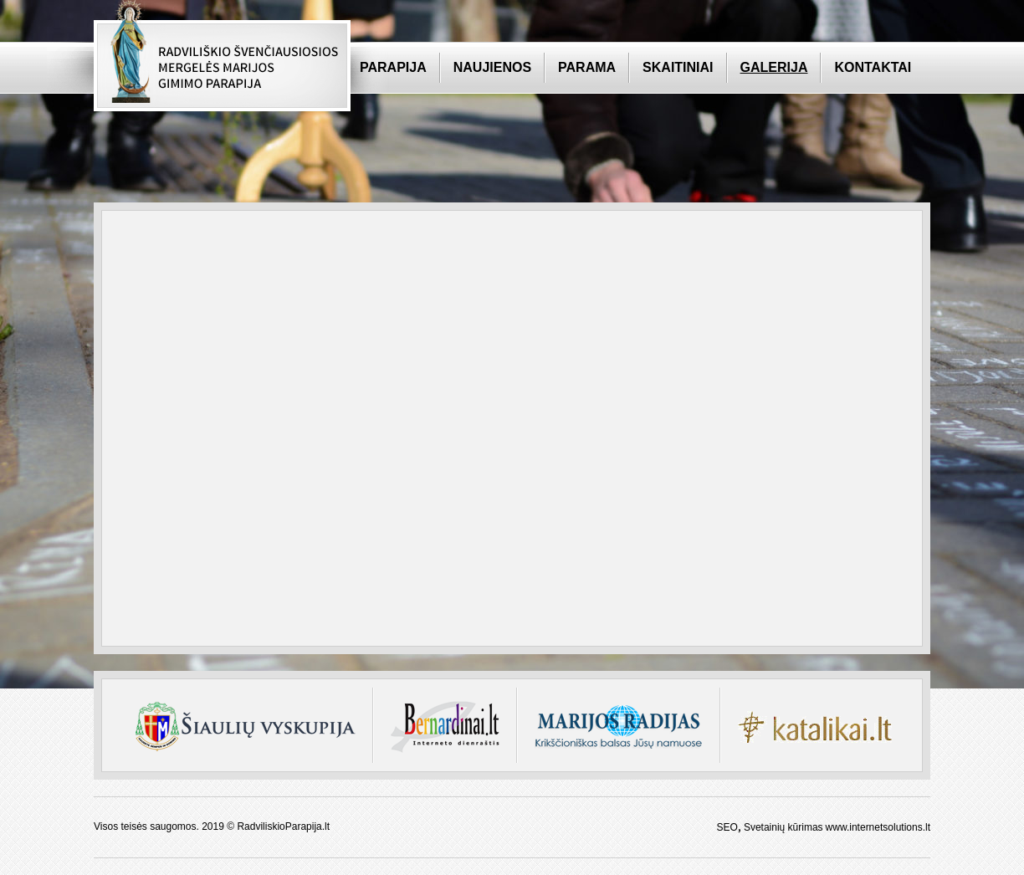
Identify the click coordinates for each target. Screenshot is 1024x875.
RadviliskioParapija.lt (283, 826)
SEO (727, 827)
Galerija (774, 67)
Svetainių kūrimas (783, 827)
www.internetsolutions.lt (878, 827)
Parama (587, 67)
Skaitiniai (678, 67)
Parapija (393, 67)
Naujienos (492, 67)
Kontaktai (872, 67)
